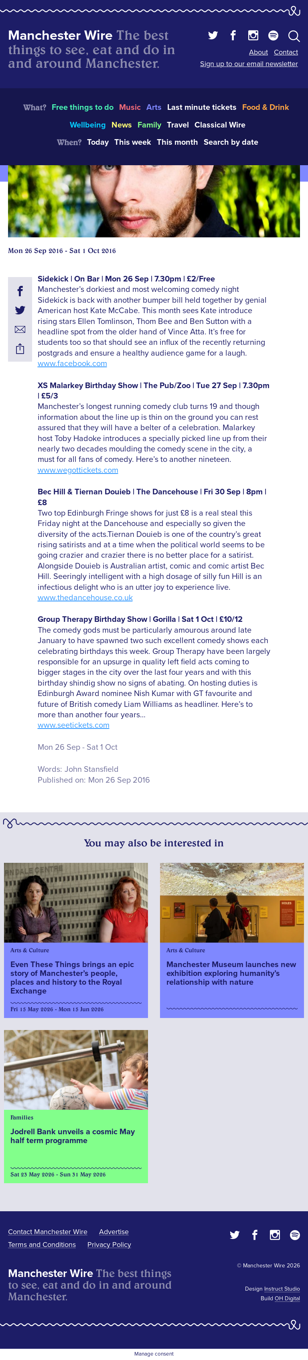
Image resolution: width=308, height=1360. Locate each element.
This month (177, 142)
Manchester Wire (60, 35)
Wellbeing (88, 125)
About (258, 52)
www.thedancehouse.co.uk (85, 598)
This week (132, 142)
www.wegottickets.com (78, 470)
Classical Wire (220, 125)
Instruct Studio (282, 1288)
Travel (178, 125)
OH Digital (287, 1298)
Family (149, 125)
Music (130, 107)
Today (98, 142)
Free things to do (82, 107)
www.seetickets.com (73, 725)
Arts (154, 107)
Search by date (231, 142)
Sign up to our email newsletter (249, 63)
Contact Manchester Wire (47, 1231)
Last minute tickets (202, 107)
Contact (286, 52)
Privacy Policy (109, 1244)
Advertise (114, 1231)
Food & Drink (265, 107)
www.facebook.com (72, 363)
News (121, 125)
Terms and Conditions (42, 1244)
